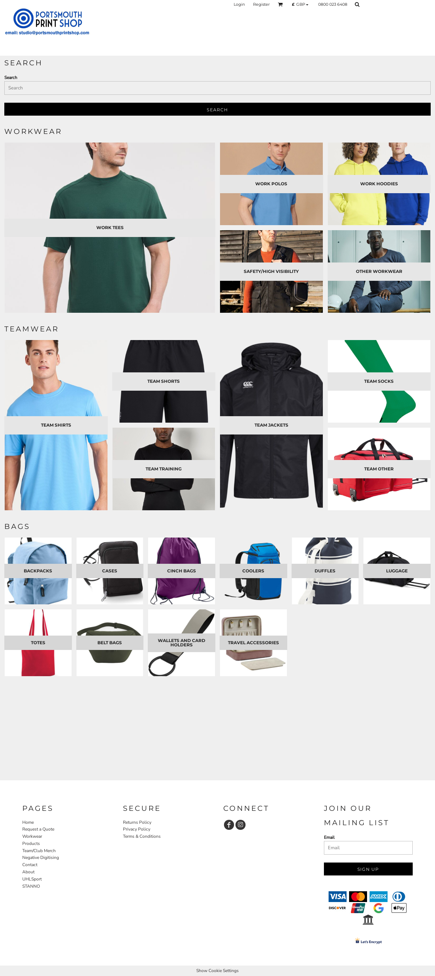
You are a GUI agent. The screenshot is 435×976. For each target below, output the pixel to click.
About (28, 872)
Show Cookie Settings (217, 970)
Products (31, 843)
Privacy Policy (136, 829)
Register (261, 4)
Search (10, 77)
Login (239, 4)
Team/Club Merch (39, 851)
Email (329, 837)
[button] (280, 4)
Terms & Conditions (142, 836)
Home (28, 822)
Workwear (32, 836)
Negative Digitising (40, 857)
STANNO (31, 886)
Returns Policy (137, 822)
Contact (29, 865)
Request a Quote (38, 829)
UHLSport (32, 879)
